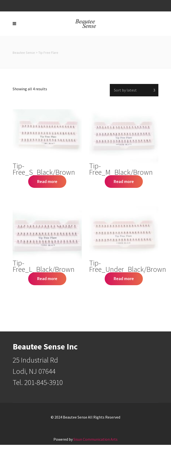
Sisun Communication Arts (95, 439)
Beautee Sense (24, 52)
